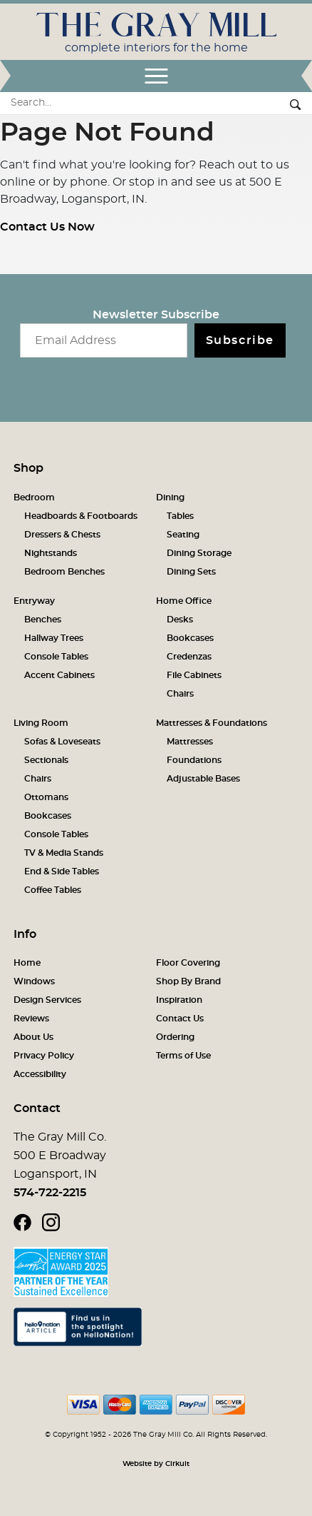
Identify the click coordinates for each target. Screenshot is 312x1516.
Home (27, 963)
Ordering (175, 1037)
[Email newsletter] (103, 340)
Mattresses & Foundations (211, 723)
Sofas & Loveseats (62, 741)
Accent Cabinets (59, 675)
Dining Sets (191, 571)
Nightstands (50, 553)
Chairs (180, 693)
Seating (183, 534)
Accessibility (40, 1074)
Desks (180, 619)
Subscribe (240, 340)
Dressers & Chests (62, 534)
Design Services (47, 1000)
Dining (170, 497)
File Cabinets (194, 675)
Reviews (31, 1018)
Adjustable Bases (203, 778)
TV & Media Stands (63, 853)
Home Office (184, 601)
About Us (33, 1037)
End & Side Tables (61, 871)
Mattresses (190, 741)
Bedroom (34, 497)
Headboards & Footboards (80, 516)
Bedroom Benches (64, 571)
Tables (180, 516)
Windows (34, 981)
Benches (42, 619)
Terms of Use (183, 1055)
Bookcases (190, 638)
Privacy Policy (44, 1055)
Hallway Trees (53, 638)
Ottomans (46, 797)
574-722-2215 (50, 1192)
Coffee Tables (52, 890)
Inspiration (179, 1000)
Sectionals (46, 760)
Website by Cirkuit (156, 1463)
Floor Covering (188, 963)
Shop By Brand (188, 981)
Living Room (41, 723)
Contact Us (180, 1018)
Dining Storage (199, 553)
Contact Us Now (47, 227)
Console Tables (56, 656)
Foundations (194, 760)
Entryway (34, 601)
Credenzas (189, 656)
